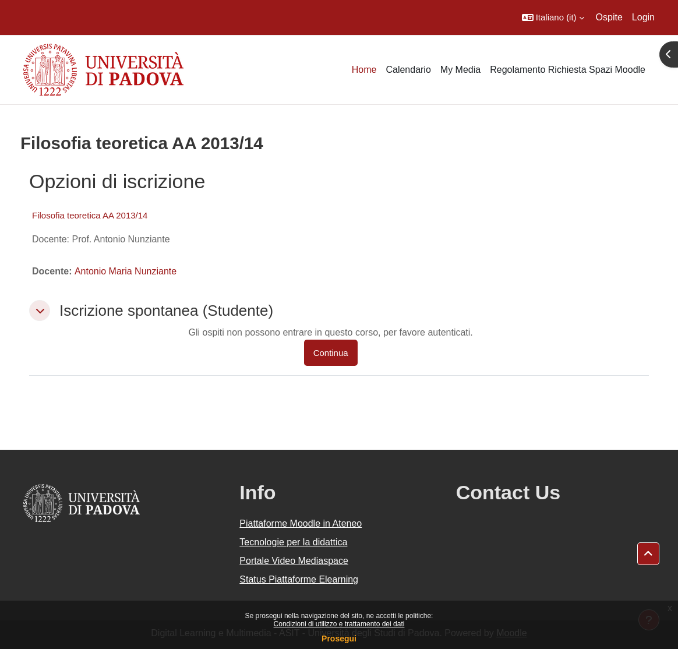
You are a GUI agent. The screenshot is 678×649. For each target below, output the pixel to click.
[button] (553, 17)
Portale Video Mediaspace (293, 561)
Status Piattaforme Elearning (298, 579)
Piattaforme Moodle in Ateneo (300, 523)
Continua (330, 353)
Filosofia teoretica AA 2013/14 (89, 215)
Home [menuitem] (364, 70)
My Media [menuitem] (460, 70)
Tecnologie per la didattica (293, 542)
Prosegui (339, 638)
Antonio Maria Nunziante (125, 271)
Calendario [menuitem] (408, 70)
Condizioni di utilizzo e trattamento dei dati (339, 624)
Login (643, 17)
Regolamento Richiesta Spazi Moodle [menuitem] (567, 70)
